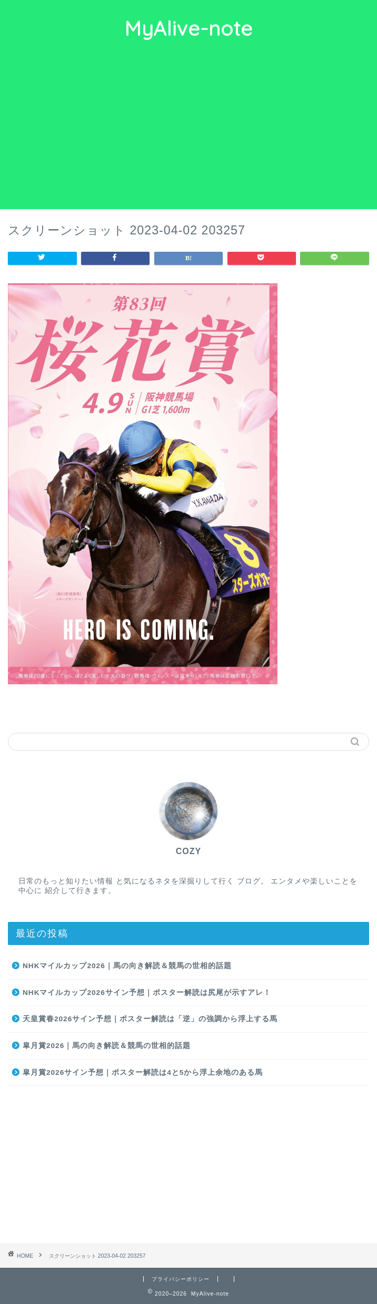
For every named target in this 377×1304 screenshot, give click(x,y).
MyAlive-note (188, 28)
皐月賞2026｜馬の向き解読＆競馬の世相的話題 (107, 1046)
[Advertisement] (188, 130)
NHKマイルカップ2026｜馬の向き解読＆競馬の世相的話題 (127, 966)
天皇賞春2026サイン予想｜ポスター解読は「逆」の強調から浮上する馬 (150, 1019)
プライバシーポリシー (181, 1279)
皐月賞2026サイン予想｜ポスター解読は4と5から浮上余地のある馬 (143, 1072)
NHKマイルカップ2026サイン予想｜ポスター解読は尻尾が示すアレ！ (147, 993)
